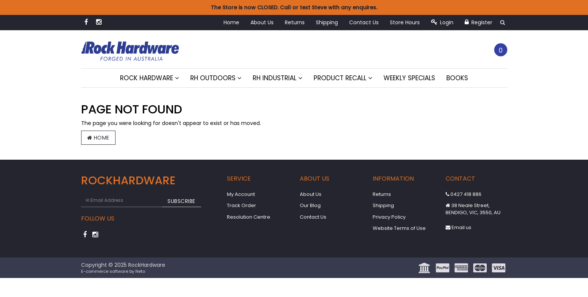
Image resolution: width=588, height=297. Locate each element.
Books (457, 78)
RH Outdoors (215, 78)
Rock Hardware (149, 78)
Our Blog (310, 205)
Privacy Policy (389, 217)
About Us (262, 22)
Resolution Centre (248, 217)
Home (231, 22)
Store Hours (405, 22)
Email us (458, 227)
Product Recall (343, 78)
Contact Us (364, 22)
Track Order (241, 205)
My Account (241, 194)
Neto (140, 271)
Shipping (327, 22)
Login (442, 22)
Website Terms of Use (399, 228)
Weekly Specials (409, 78)
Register (478, 22)
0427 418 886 (463, 194)
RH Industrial (277, 78)
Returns (295, 22)
